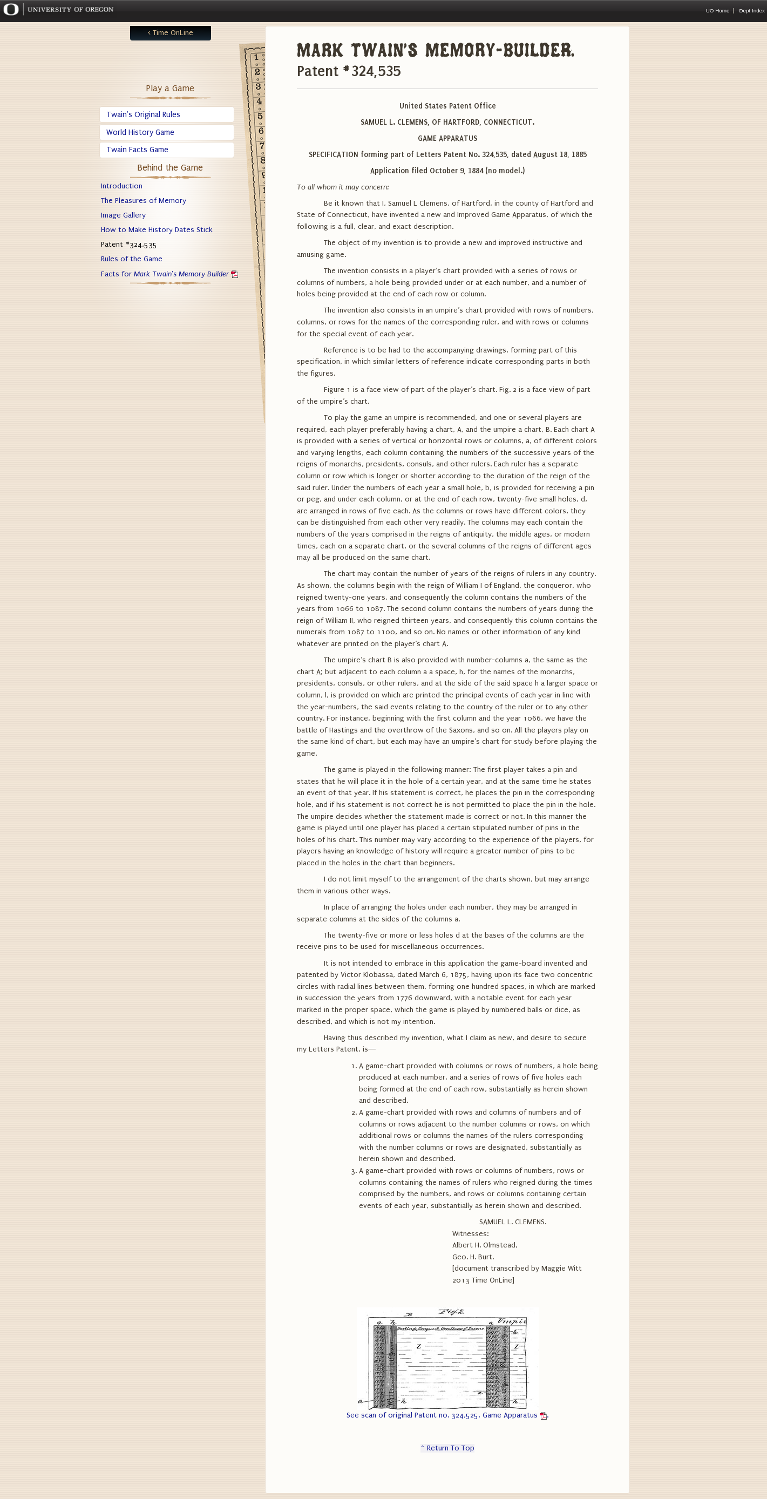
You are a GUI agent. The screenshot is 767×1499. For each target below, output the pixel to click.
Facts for (169, 274)
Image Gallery (123, 215)
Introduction (121, 186)
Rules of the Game (131, 259)
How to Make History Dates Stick (157, 230)
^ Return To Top (447, 1448)
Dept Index (752, 10)
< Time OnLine (170, 33)
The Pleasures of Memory (143, 200)
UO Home (718, 10)
